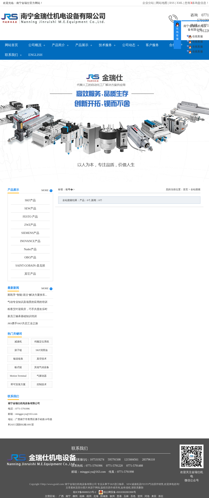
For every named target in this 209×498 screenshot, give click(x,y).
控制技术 (42, 384)
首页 (185, 189)
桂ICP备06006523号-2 (84, 492)
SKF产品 (30, 200)
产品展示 (81, 45)
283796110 (148, 459)
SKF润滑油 (42, 350)
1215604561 (131, 459)
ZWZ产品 (30, 224)
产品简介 (58, 45)
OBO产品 (30, 257)
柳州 (75, 496)
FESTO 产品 (30, 216)
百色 (133, 496)
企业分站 (148, 2)
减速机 (18, 341)
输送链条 (18, 358)
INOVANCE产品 (30, 241)
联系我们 (11, 54)
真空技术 (42, 358)
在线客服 (195, 36)
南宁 (68, 496)
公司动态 (128, 45)
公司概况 (34, 45)
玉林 (126, 496)
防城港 (104, 496)
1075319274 (97, 459)
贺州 (140, 496)
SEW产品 (30, 208)
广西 (61, 496)
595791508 (114, 459)
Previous (13, 120)
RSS (172, 2)
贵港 (119, 496)
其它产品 (30, 273)
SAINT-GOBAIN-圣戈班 (30, 265)
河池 (147, 496)
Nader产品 (30, 249)
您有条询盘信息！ (197, 2)
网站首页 (11, 45)
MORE (46, 190)
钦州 (112, 496)
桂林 (82, 496)
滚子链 (18, 350)
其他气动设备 (41, 367)
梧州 (89, 496)
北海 (95, 496)
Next (196, 120)
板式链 (18, 367)
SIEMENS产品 (30, 233)
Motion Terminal (18, 375)
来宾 (153, 496)
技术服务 (105, 45)
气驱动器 (42, 375)
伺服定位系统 (41, 341)
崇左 (160, 496)
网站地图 (161, 2)
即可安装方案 (18, 384)
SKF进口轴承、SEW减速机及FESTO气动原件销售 (136, 484)
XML (180, 2)
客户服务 (152, 45)
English (35, 54)
